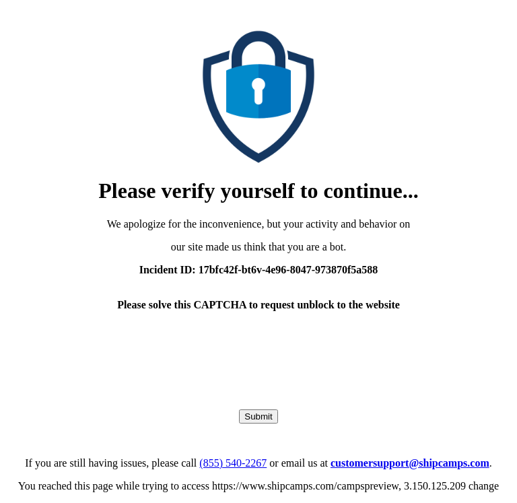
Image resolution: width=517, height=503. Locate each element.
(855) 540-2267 (233, 463)
